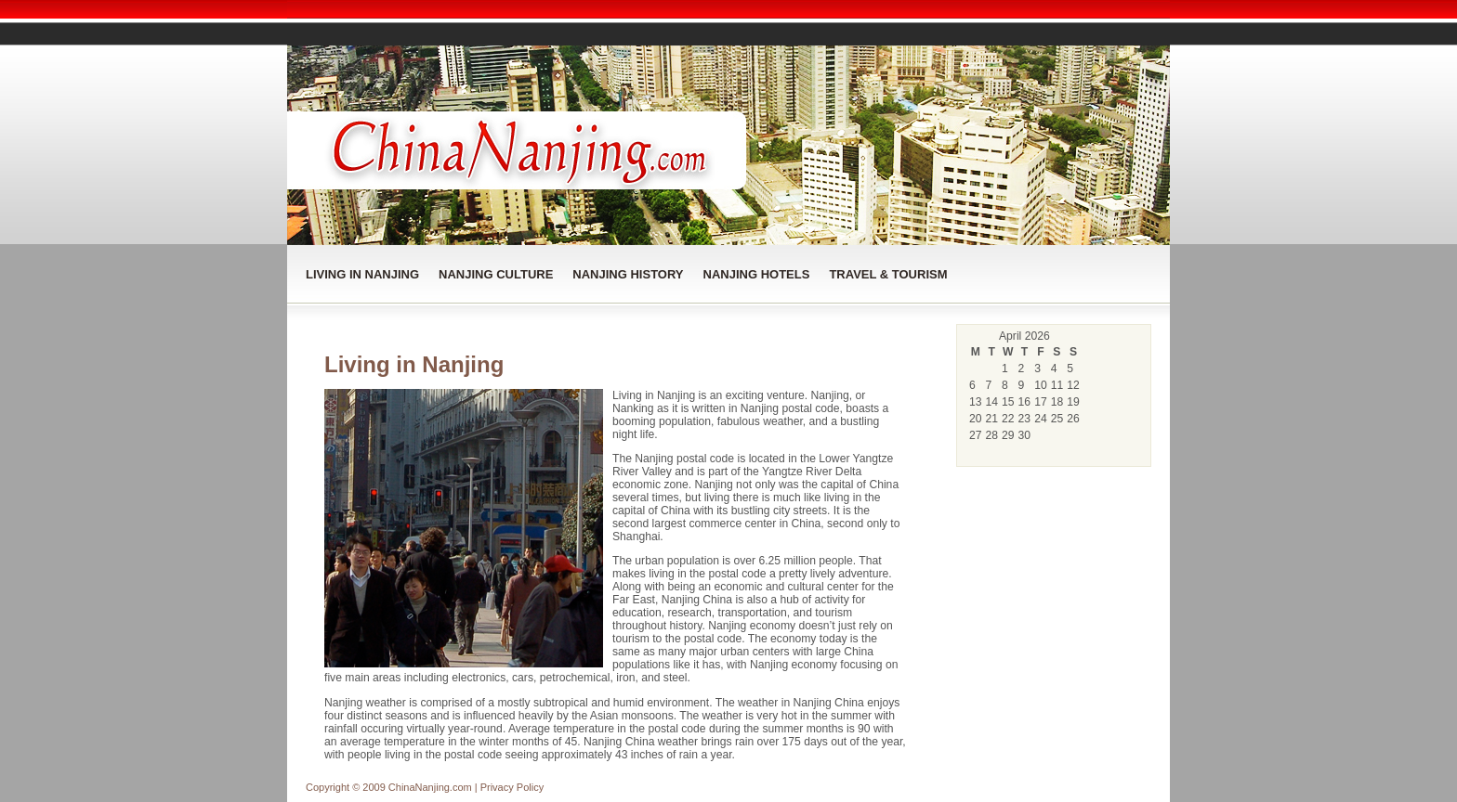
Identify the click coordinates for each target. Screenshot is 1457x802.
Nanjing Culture (496, 274)
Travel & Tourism (888, 274)
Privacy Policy (512, 787)
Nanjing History (627, 274)
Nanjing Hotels (756, 274)
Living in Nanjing (362, 274)
